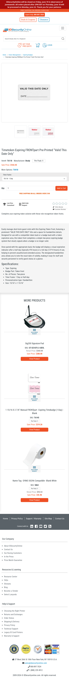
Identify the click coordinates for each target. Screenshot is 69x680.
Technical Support (11, 629)
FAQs (6, 580)
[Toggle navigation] (62, 28)
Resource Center (10, 576)
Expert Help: (34, 15)
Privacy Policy (17, 518)
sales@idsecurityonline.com (36, 663)
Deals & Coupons (28, 19)
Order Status (9, 618)
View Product (34, 359)
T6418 (15, 170)
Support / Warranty (33, 518)
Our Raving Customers (13, 553)
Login (47, 45)
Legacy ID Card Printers (13, 632)
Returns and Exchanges (13, 614)
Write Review (58, 207)
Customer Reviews (59, 209)
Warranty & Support (11, 636)
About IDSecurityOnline (13, 546)
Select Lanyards (10, 594)
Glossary (7, 584)
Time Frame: (7, 175)
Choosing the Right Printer (14, 611)
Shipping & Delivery (11, 621)
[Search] (63, 38)
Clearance (44, 19)
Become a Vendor (11, 591)
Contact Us (59, 518)
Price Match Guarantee (13, 560)
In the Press (8, 556)
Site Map (48, 518)
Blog (6, 587)
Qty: (3, 188)
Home (5, 518)
